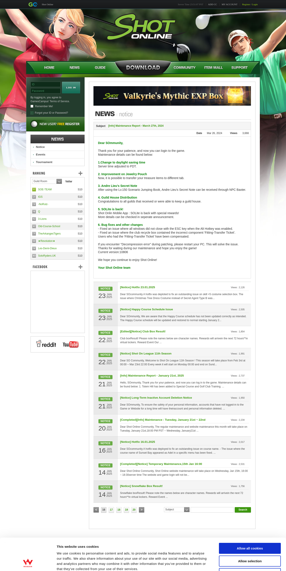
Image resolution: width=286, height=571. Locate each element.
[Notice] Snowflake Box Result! (141, 486)
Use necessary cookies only (250, 543)
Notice (40, 147)
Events (40, 154)
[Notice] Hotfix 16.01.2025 (137, 441)
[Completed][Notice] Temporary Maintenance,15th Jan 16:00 (161, 464)
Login (255, 4)
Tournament (44, 162)
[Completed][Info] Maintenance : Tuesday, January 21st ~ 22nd (163, 419)
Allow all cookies (250, 518)
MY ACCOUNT (230, 4)
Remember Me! (44, 106)
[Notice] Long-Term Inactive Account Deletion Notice (156, 397)
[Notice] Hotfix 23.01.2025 (137, 287)
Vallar (68, 181)
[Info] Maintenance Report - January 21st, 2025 (152, 375)
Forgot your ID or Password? (51, 112)
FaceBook (58, 267)
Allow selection (250, 531)
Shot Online (47, 4)
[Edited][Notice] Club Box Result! (142, 331)
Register (246, 4)
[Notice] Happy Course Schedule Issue (146, 309)
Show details (227, 562)
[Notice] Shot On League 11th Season (146, 353)
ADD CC (212, 4)
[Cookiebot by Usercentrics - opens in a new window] (28, 562)
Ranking (61, 173)
